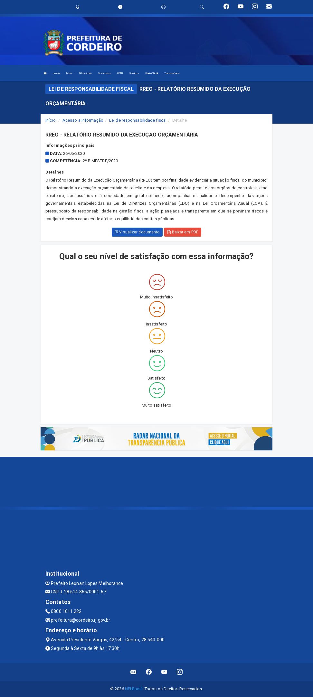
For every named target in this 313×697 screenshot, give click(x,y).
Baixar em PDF (182, 232)
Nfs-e (69, 73)
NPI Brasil (134, 688)
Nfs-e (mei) (85, 73)
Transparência (171, 73)
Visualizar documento (137, 232)
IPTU (119, 73)
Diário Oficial (151, 73)
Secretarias (104, 73)
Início (56, 73)
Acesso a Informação (82, 120)
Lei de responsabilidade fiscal (137, 120)
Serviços (134, 73)
